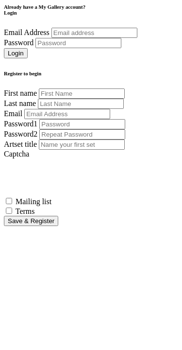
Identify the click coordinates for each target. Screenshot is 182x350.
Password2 (20, 134)
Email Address (27, 32)
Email (13, 113)
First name (20, 93)
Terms (25, 211)
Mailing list (33, 201)
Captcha (16, 154)
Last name (20, 103)
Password (18, 42)
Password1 (20, 124)
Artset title (20, 144)
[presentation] (77, 177)
